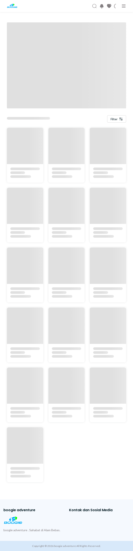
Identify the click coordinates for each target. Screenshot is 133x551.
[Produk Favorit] (109, 6)
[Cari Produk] (94, 6)
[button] (101, 6)
